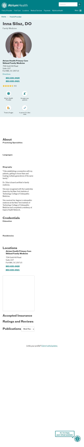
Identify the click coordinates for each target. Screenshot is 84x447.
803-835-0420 (13, 78)
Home (3, 17)
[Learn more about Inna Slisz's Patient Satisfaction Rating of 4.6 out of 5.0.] (8, 86)
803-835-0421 (13, 81)
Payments (46, 10)
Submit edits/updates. (49, 346)
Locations (25, 10)
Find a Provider (6, 10)
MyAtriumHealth (57, 10)
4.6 (15, 86)
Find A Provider (16, 17)
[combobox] (68, 4)
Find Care (17, 10)
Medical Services (36, 10)
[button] (79, 4)
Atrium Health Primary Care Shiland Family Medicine (15, 62)
